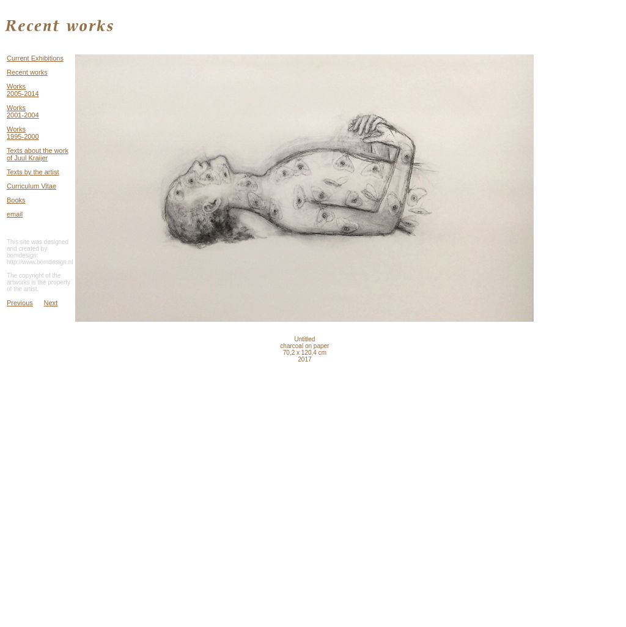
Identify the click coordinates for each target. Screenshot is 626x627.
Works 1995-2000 (23, 132)
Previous (20, 302)
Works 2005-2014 (23, 90)
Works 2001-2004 (23, 111)
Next (51, 302)
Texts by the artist (33, 172)
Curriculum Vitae (31, 186)
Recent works (27, 72)
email (15, 214)
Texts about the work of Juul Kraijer (37, 154)
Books (16, 200)
